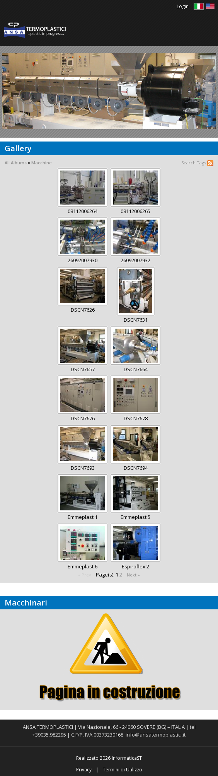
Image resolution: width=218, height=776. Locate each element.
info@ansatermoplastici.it (156, 734)
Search (188, 162)
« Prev (84, 575)
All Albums (16, 162)
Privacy (84, 769)
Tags (201, 162)
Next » (133, 575)
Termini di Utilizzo (122, 769)
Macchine (41, 162)
